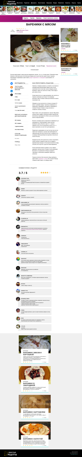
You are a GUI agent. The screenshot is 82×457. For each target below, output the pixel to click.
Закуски (49, 3)
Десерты (34, 3)
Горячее (26, 3)
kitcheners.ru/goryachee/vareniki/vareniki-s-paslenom (32, 229)
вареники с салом (43, 158)
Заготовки (41, 3)
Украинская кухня (51, 66)
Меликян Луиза (24, 30)
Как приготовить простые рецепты (9, 3)
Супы (79, 3)
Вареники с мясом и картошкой (32, 354)
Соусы (74, 3)
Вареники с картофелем (34, 412)
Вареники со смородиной (29, 384)
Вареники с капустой (33, 439)
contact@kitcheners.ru (74, 454)
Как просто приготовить (10, 453)
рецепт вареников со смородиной (38, 77)
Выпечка (20, 3)
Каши (55, 3)
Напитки (61, 3)
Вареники (25, 350)
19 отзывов (20, 31)
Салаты (67, 3)
